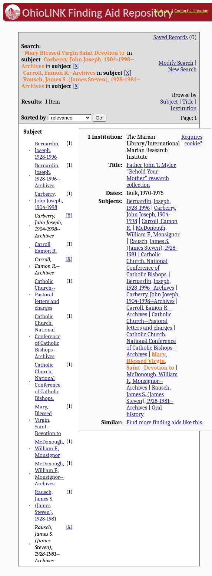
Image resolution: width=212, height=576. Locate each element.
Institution (183, 108)
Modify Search (176, 63)
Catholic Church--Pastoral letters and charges (47, 294)
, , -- (150, 361)
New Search (182, 69)
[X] (76, 66)
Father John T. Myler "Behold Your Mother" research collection (151, 175)
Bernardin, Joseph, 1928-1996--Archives (47, 175)
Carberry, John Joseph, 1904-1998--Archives (152, 297)
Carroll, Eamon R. (46, 247)
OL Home (162, 10)
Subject (169, 101)
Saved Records (170, 37)
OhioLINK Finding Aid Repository (97, 13)
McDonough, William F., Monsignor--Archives (49, 473)
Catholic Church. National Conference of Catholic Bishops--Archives (47, 336)
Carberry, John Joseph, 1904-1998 (49, 200)
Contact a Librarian (192, 10)
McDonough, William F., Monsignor (49, 448)
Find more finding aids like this (164, 422)
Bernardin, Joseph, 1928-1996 (47, 150)
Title (187, 101)
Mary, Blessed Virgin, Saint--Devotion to (48, 420)
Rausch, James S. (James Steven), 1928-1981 (45, 505)
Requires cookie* (191, 140)
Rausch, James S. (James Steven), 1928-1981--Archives (149, 397)
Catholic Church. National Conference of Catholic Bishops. (47, 381)
